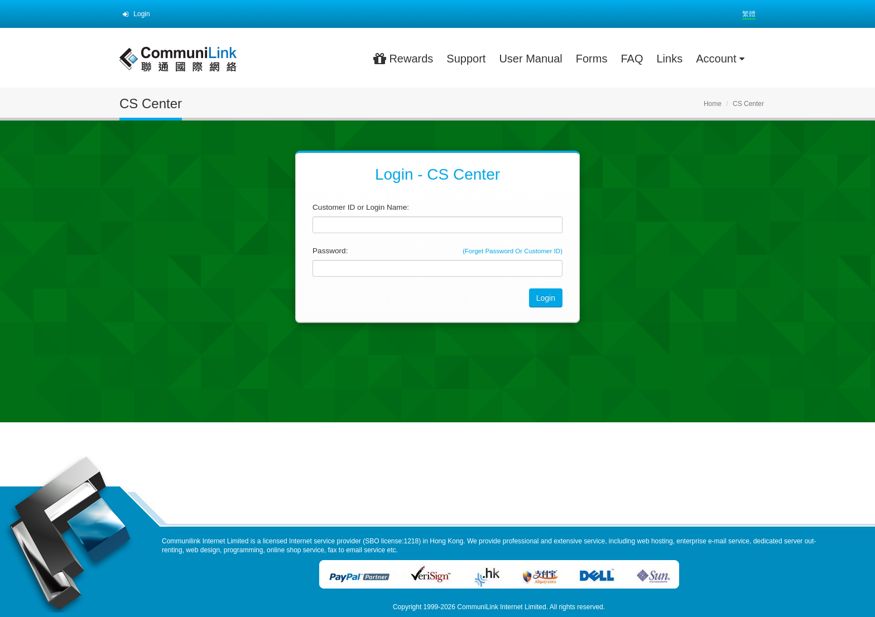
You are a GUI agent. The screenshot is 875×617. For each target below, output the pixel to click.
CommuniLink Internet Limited (501, 607)
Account (720, 58)
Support (465, 58)
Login (136, 14)
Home (713, 104)
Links (669, 58)
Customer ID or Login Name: (360, 207)
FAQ (632, 58)
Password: (330, 251)
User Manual (530, 58)
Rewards (403, 58)
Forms (592, 58)
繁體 (749, 14)
